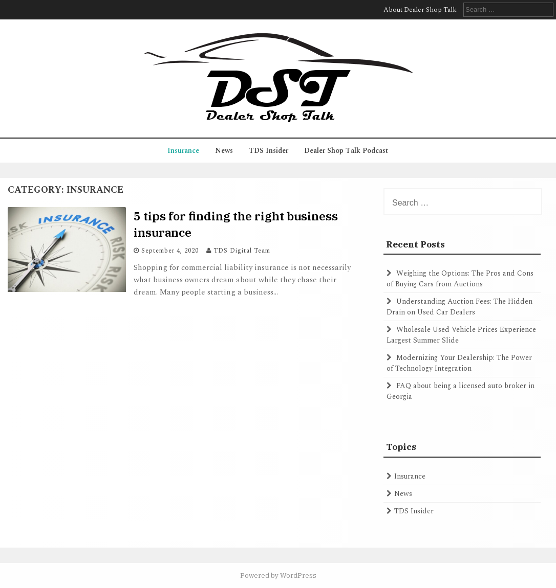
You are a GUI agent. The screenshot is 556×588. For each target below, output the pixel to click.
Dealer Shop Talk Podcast (346, 150)
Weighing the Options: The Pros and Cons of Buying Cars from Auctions (460, 278)
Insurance (183, 150)
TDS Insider (268, 150)
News (224, 150)
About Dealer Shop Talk (420, 10)
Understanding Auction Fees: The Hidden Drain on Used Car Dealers (459, 307)
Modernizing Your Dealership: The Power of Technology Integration (459, 363)
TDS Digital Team (241, 251)
